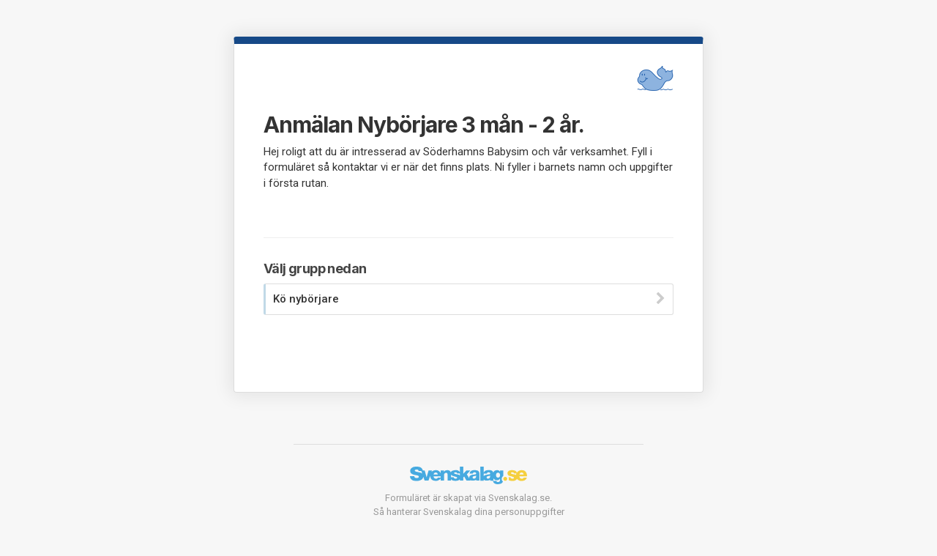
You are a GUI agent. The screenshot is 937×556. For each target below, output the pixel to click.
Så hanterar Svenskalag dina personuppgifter (468, 511)
